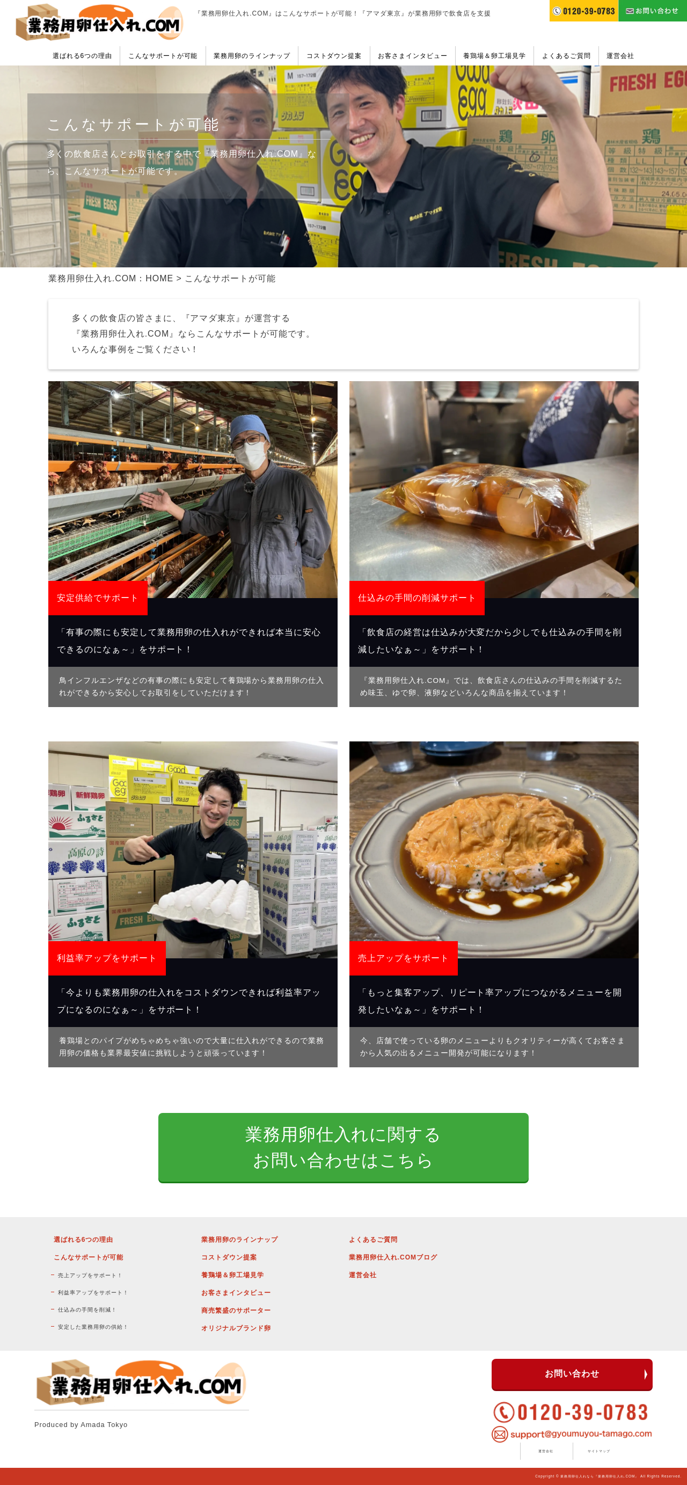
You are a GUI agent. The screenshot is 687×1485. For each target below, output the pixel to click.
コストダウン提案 (334, 56)
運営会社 (620, 56)
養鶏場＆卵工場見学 (494, 56)
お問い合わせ (572, 1373)
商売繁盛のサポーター (236, 1310)
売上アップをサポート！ (90, 1275)
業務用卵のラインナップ (252, 56)
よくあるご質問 (566, 56)
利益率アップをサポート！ (93, 1292)
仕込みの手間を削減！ (87, 1310)
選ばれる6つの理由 (82, 56)
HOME (159, 278)
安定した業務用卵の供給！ (93, 1327)
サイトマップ (599, 1451)
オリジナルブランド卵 (236, 1328)
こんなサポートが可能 (163, 56)
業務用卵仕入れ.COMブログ (393, 1257)
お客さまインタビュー (413, 56)
